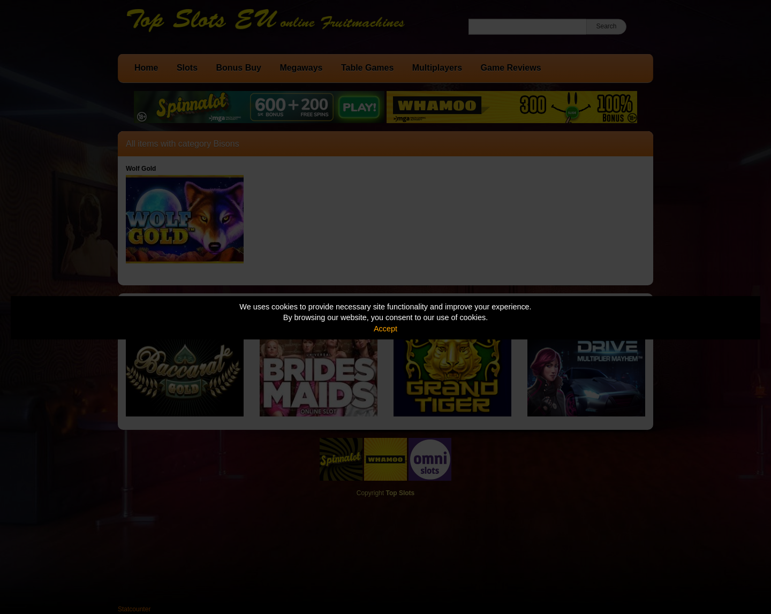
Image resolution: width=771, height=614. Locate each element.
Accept (385, 328)
